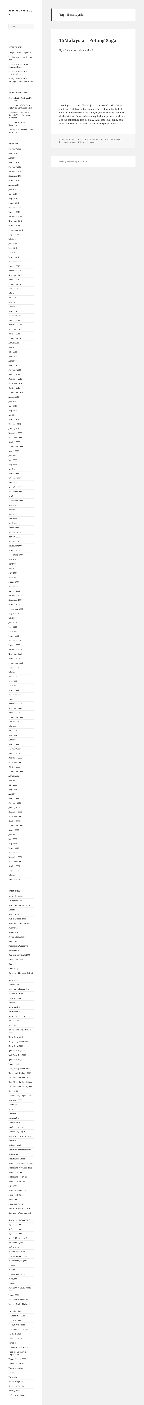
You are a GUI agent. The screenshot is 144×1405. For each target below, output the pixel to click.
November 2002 (15, 816)
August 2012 (13, 288)
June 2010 (12, 406)
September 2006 (15, 609)
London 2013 (14, 1122)
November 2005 (15, 654)
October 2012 (14, 279)
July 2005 (12, 672)
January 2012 (14, 320)
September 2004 (15, 717)
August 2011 (13, 343)
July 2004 (12, 726)
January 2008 (14, 537)
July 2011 (12, 347)
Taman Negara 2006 (17, 1359)
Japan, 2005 (13, 1064)
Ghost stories (14, 1007)
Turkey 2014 (13, 1377)
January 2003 (14, 807)
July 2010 (12, 401)
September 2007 (15, 555)
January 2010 (14, 428)
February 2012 (14, 315)
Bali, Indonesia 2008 (17, 919)
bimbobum (13, 941)
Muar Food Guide (16, 1195)
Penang (11, 1265)
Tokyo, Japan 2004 (16, 1368)
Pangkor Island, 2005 (17, 1256)
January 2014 (14, 212)
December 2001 (15, 857)
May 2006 (12, 627)
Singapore (12, 1343)
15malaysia (108, 139)
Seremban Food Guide (18, 1329)
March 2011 (13, 365)
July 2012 (12, 293)
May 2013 (12, 248)
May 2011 (12, 356)
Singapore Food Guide (18, 1347)
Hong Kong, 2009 (15, 1046)
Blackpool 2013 (14, 950)
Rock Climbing (14, 1311)
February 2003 (14, 803)
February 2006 (14, 640)
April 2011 (12, 361)
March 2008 (13, 528)
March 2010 (13, 419)
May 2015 (12, 153)
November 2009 (15, 437)
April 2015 (12, 158)
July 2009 (12, 455)
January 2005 (14, 699)
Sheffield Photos (15, 1338)
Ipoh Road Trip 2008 (17, 1055)
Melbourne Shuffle (16, 1181)
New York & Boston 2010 (19, 1208)
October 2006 (14, 604)
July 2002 (12, 834)
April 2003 (12, 794)
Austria (11, 910)
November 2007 (15, 546)
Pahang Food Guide (16, 1251)
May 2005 (12, 681)
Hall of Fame (13, 1020)
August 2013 (13, 234)
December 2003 (15, 758)
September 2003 (15, 771)
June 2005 (12, 676)
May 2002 (12, 843)
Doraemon (13, 980)
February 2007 (14, 586)
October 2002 (14, 821)
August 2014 (13, 185)
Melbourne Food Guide (18, 1177)
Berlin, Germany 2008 (18, 937)
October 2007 (14, 550)
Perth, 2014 (13, 1279)
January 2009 (14, 482)
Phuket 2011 (13, 1295)
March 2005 (13, 690)
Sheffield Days (14, 1334)
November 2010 (15, 383)
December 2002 (15, 812)
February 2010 (14, 424)
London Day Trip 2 (16, 1131)
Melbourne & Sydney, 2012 (20, 1168)
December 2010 (15, 379)
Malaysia (12, 1140)
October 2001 (14, 866)
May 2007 (12, 573)
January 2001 (14, 879)
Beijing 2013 (13, 932)
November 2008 (15, 491)
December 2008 (15, 487)
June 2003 (12, 785)
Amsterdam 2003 (15, 901)
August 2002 (13, 830)
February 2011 (14, 370)
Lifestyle (12, 1113)
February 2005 (14, 694)
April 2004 (12, 740)
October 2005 (14, 658)
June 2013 (12, 243)
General (11, 1002)
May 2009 (12, 464)
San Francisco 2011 (16, 1316)
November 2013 (15, 221)
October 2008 (14, 496)
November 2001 (15, 861)
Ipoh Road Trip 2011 (17, 1059)
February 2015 (14, 167)
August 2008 (13, 505)
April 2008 (12, 523)
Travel (11, 1372)
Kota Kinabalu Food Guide (19, 1077)
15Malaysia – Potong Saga (87, 40)
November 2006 (15, 600)
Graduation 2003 (15, 1011)
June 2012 (12, 297)
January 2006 (14, 645)
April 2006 (12, 631)
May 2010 (12, 410)
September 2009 (15, 446)
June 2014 (12, 194)
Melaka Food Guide (16, 1159)
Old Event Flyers (15, 1242)
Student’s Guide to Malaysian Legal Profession (19, 115)
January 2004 (14, 753)
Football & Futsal (15, 993)
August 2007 (13, 559)
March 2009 (13, 473)
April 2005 (12, 685)
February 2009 (14, 478)
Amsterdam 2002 (15, 896)
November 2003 (15, 762)
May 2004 (12, 735)
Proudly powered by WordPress (73, 161)
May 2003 (12, 789)
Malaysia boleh (14, 1145)
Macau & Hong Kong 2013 (19, 1136)
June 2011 (12, 352)
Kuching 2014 (14, 1091)
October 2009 (14, 442)
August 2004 (13, 721)
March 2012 (13, 311)
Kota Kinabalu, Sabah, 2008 (20, 1082)
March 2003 (13, 798)
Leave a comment (87, 142)
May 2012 (12, 302)
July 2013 (12, 239)
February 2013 (14, 261)
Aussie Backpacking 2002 (19, 905)
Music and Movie (15, 1204)
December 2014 (15, 171)
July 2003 (12, 780)
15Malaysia (65, 105)
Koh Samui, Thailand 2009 (19, 1073)
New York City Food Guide (19, 1220)
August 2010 (13, 397)
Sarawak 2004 (14, 1320)
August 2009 (13, 451)
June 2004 (12, 731)
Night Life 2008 (15, 1233)
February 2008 (14, 532)
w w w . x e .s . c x (20, 12)
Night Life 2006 (15, 1224)
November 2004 (15, 708)
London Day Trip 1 (16, 1127)
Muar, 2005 (13, 1199)
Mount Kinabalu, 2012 (18, 1190)
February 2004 (14, 749)
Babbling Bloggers (16, 914)
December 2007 (15, 541)
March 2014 (13, 203)
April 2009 (12, 469)
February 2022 (14, 149)
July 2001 (12, 875)
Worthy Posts (14, 1390)
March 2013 (13, 257)
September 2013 (15, 230)
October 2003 (14, 767)
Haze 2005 (12, 1025)
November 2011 (15, 329)
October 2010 (14, 388)
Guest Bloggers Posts (17, 1016)
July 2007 (12, 564)
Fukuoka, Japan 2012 (17, 998)
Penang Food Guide (16, 1274)
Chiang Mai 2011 (15, 959)
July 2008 (12, 509)
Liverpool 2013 (14, 1118)
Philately (12, 1283)
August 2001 (13, 870)
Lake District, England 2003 (20, 1095)
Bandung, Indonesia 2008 (19, 923)
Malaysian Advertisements (19, 1150)
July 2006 (12, 618)
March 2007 (13, 582)
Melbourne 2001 (15, 1172)
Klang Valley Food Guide (18, 1068)
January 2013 (14, 266)
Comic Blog (13, 968)
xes (81, 139)
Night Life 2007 (15, 1229)
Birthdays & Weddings (18, 946)
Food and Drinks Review (18, 989)
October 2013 (14, 225)
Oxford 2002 (13, 1247)
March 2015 (13, 162)
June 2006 (12, 622)
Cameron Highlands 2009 (19, 955)
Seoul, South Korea (16, 1325)
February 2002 (14, 852)
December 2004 (15, 703)
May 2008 (12, 518)
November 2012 (15, 275)
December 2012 (15, 270)
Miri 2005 (12, 1186)
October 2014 (14, 180)
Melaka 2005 (13, 1154)
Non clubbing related (17, 1238)
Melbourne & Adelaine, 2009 (20, 1163)
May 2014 (12, 198)
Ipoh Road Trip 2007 (17, 1050)
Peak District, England (18, 1260)
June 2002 (12, 839)
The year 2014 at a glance (19, 52)
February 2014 (14, 207)
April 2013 (12, 252)
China (10, 964)
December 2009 (15, 433)
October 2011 (14, 334)
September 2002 (15, 825)
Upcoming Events (16, 1386)
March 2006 (13, 636)
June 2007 (12, 568)
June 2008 (12, 514)
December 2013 (15, 216)
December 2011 (15, 325)
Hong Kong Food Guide (18, 1041)
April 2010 (12, 415)
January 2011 (14, 374)
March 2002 (13, 848)
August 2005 (13, 667)
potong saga (70, 142)
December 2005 (15, 649)
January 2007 (14, 591)
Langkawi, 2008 (15, 1100)
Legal (10, 1109)
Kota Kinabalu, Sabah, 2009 (20, 1086)
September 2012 (15, 284)
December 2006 (15, 595)
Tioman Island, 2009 (17, 1363)
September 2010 (15, 392)
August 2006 (13, 613)
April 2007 (12, 577)
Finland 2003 (14, 984)
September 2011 (15, 338)
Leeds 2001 (13, 1104)
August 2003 (13, 776)
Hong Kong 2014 (15, 1037)
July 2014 (12, 189)
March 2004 (13, 744)
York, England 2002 (16, 1395)
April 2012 (12, 306)
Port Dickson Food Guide (19, 1299)
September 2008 (15, 500)
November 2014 (15, 176)
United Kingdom (15, 1381)
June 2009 (12, 460)
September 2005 (15, 663)
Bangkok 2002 (14, 928)
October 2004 (14, 712)
